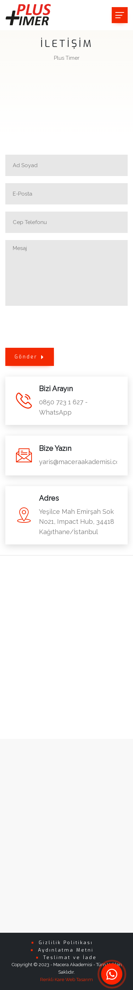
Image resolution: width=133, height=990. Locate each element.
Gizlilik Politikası (66, 943)
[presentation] (59, 327)
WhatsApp (55, 412)
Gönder (30, 356)
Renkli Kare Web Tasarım (66, 979)
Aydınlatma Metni (66, 950)
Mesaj (66, 273)
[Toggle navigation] (120, 15)
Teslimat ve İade (70, 957)
